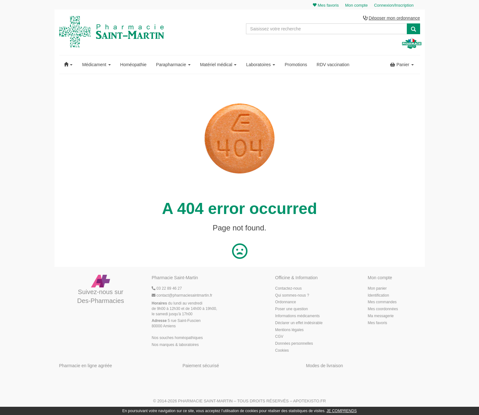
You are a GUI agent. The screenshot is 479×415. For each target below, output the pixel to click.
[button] (68, 64)
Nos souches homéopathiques (177, 338)
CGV (279, 337)
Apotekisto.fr (309, 401)
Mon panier (377, 288)
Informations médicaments (297, 316)
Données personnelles (294, 343)
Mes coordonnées (383, 309)
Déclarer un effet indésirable (299, 323)
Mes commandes (382, 302)
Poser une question (291, 309)
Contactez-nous (288, 288)
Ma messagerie (381, 316)
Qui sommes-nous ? (292, 295)
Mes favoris (377, 323)
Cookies (282, 350)
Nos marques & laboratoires (175, 345)
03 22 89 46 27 (167, 288)
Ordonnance (285, 302)
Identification (378, 295)
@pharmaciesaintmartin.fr (182, 295)
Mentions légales (289, 330)
